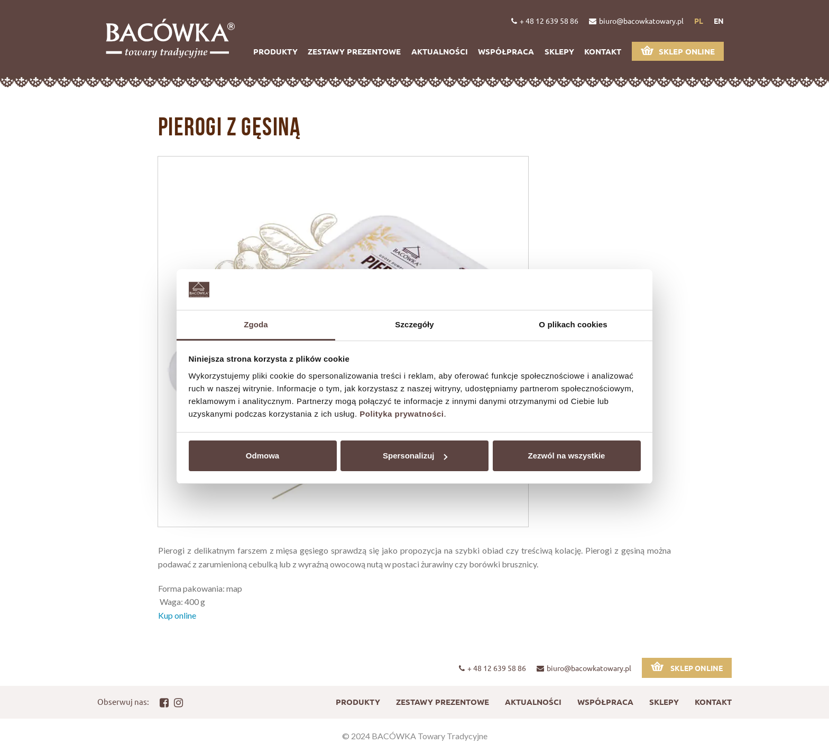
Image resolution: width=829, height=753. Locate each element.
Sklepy (559, 51)
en (719, 20)
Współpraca (506, 51)
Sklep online (678, 51)
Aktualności (439, 51)
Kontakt (602, 51)
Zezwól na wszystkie (566, 455)
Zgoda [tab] (256, 324)
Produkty (275, 51)
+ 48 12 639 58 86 (544, 20)
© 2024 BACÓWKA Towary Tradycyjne (414, 736)
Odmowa (262, 455)
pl (698, 20)
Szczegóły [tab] (414, 324)
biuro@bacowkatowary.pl (636, 20)
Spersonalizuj (415, 455)
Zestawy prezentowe (354, 51)
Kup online (177, 615)
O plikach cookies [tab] (573, 324)
